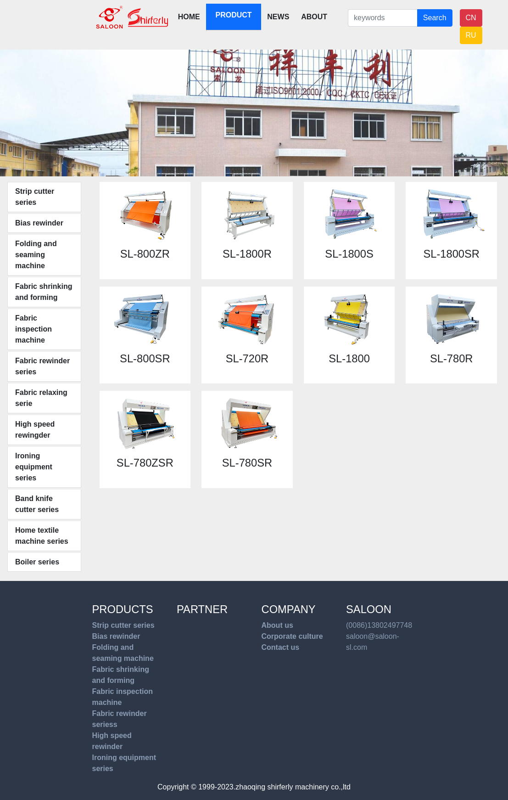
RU (471, 35)
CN (471, 18)
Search (435, 18)
